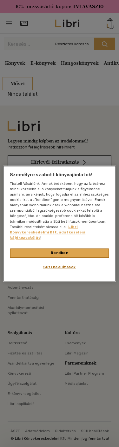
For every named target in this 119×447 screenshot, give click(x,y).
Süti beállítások (59, 267)
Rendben (60, 253)
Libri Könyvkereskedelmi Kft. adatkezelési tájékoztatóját (47, 232)
